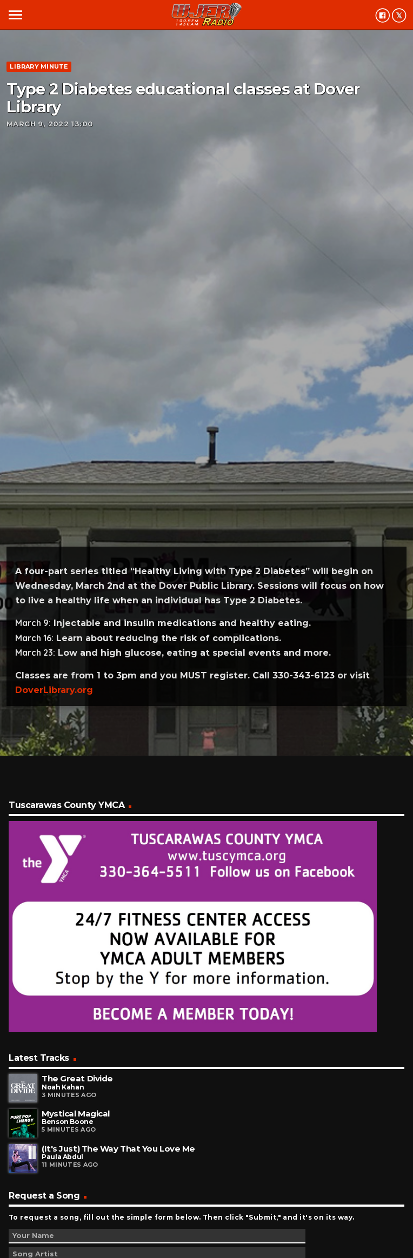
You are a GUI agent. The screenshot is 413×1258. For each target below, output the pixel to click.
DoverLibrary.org (54, 690)
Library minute (39, 66)
